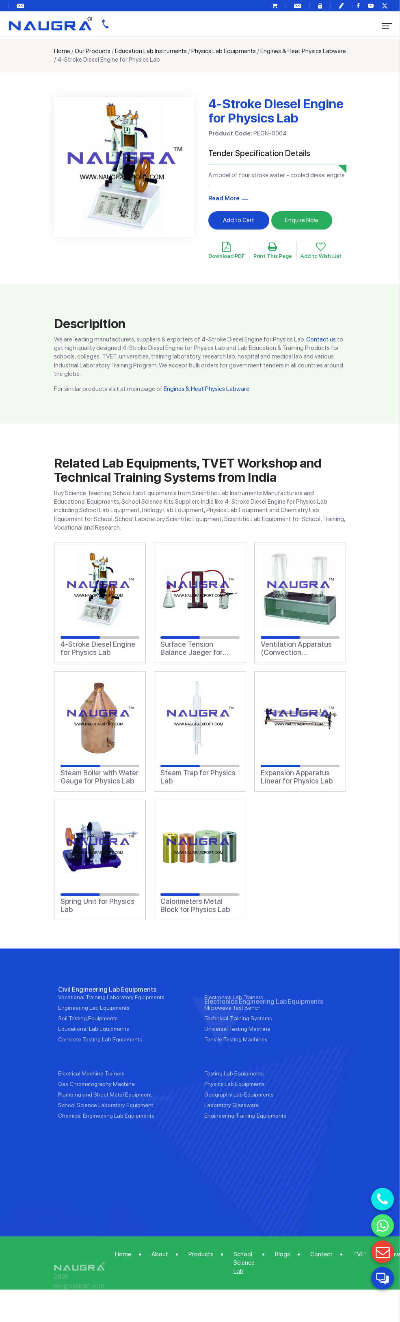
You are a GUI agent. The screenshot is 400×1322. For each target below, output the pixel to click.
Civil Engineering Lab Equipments (107, 1019)
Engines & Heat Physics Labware (303, 51)
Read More (224, 198)
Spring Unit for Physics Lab (97, 905)
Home (62, 51)
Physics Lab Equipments (223, 51)
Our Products (92, 51)
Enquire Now (301, 220)
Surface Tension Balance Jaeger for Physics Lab (191, 648)
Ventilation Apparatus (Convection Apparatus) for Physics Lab (298, 648)
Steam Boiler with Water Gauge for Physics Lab (99, 777)
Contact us (321, 339)
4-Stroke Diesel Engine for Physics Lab (98, 648)
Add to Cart (238, 220)
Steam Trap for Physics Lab (198, 777)
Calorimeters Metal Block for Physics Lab (195, 905)
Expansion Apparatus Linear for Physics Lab (297, 777)
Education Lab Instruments (151, 51)
